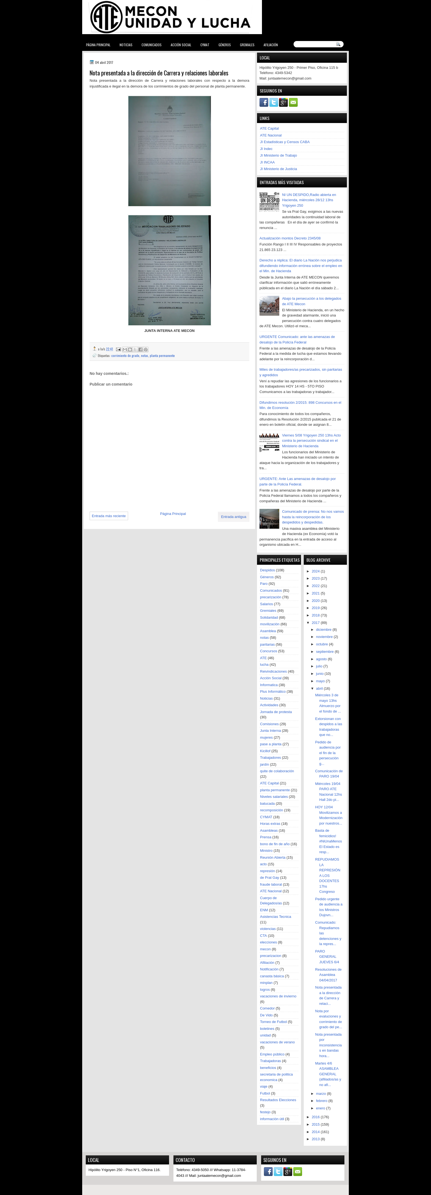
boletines (267, 1029)
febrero (322, 1101)
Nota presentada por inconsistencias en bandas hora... (328, 1045)
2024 (316, 571)
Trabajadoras (270, 1061)
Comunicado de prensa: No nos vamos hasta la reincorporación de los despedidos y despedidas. (313, 516)
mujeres (266, 737)
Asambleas (269, 830)
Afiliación (271, 44)
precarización (270, 597)
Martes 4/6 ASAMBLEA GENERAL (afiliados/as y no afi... (328, 1074)
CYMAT (204, 44)
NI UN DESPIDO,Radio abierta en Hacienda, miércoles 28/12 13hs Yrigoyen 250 (309, 200)
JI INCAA (267, 162)
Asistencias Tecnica (275, 917)
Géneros (225, 44)
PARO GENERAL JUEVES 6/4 (327, 956)
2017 (316, 623)
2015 (316, 1124)
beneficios (268, 1068)
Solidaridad (269, 617)
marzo (321, 1094)
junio (320, 674)
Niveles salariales (274, 797)
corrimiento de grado (125, 355)
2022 (316, 586)
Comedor (267, 1008)
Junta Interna (270, 731)
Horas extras (270, 824)
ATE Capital (269, 128)
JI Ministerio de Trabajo (278, 155)
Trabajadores (270, 757)
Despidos (267, 570)
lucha (264, 664)
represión (267, 871)
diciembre (324, 629)
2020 (316, 601)
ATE (263, 658)
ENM (264, 910)
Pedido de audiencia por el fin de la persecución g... (328, 753)
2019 (316, 608)
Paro (263, 584)
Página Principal (98, 44)
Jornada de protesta (276, 712)
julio (320, 666)
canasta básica (272, 976)
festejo (265, 1112)
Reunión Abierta (273, 857)
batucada (267, 803)
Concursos (268, 651)
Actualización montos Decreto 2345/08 (290, 238)
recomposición (271, 810)
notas (144, 355)
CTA (263, 936)
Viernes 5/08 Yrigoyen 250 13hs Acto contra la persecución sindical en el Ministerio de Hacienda (311, 440)
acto (263, 864)
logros (265, 989)
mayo (321, 681)
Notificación (269, 969)
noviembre (325, 637)
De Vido (266, 1015)
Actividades (269, 705)
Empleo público (272, 1054)
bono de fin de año (275, 844)
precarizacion (270, 956)
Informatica (269, 685)
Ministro (266, 850)
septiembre (325, 652)
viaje (263, 1086)
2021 (316, 593)
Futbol (265, 1093)
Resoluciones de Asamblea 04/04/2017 (328, 974)
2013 (316, 1139)
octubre (322, 644)
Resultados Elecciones (278, 1100)
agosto (322, 659)
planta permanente (162, 355)
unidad (265, 1035)
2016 (316, 1117)
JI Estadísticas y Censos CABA (285, 142)
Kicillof (265, 751)
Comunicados (152, 44)
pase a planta (270, 744)
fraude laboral (271, 884)
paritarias (267, 644)
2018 (316, 615)
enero (321, 1108)
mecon (265, 949)
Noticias (126, 44)
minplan (266, 983)
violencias (268, 929)
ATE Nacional (271, 135)
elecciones (268, 942)
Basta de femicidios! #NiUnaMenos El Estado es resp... (328, 841)
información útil (272, 1119)
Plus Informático (273, 691)
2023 (316, 578)
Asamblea (268, 631)
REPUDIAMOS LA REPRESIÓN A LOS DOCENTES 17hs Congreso (328, 875)
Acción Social (181, 44)
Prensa (265, 837)
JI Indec (266, 149)
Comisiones (269, 724)
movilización (270, 624)
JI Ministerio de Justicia (278, 169)
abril (320, 688)
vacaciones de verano (277, 1042)
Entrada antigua (233, 517)
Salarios (266, 604)
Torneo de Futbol (273, 1022)
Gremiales (247, 44)
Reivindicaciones (273, 671)
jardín (264, 764)
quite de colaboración (277, 771)
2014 (316, 1132)
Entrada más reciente (109, 516)
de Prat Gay (269, 877)
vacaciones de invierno (278, 996)
